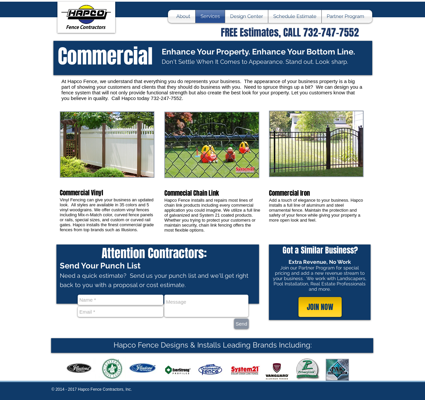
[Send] (241, 324)
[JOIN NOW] (320, 307)
